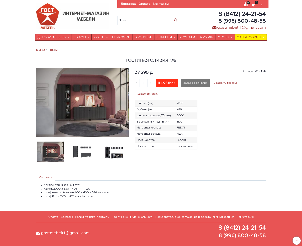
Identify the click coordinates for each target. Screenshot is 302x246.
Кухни (99, 37)
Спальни (164, 37)
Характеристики (148, 94)
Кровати (187, 37)
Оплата (144, 4)
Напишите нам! (85, 217)
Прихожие (121, 37)
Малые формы (249, 37)
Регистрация (245, 217)
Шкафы (79, 37)
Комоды (206, 37)
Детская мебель (51, 37)
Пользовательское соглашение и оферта (183, 217)
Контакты (161, 4)
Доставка (128, 4)
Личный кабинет (223, 217)
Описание (45, 177)
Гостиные (143, 37)
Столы (223, 37)
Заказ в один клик (195, 83)
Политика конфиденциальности (132, 217)
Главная (40, 50)
